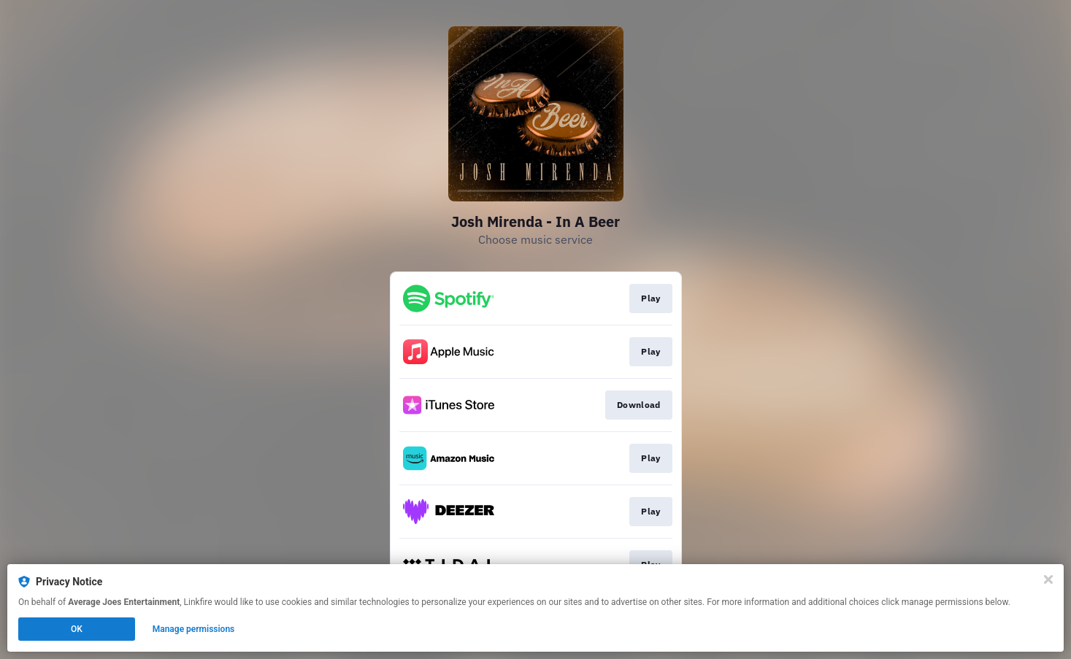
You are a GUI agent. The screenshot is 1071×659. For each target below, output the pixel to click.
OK (76, 629)
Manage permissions (194, 629)
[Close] (1048, 579)
